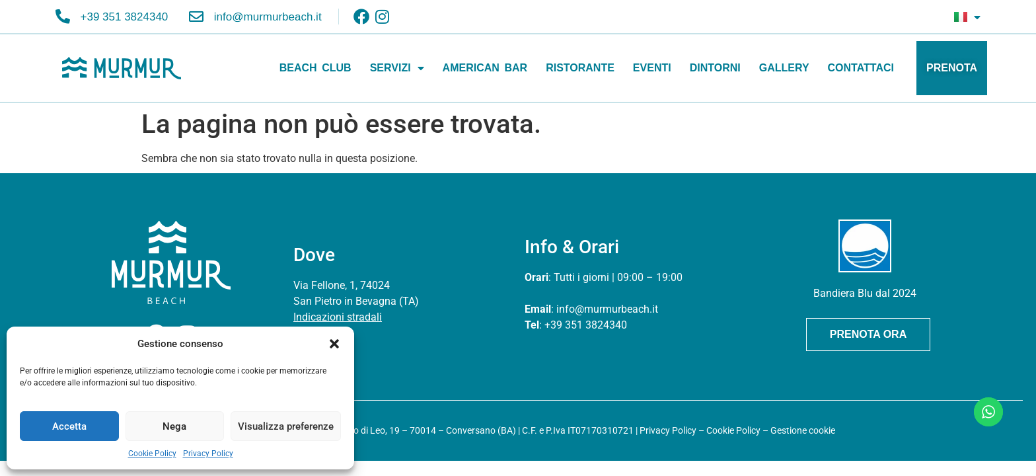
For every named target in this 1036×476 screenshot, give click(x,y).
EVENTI (652, 67)
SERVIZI (397, 68)
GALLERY (784, 67)
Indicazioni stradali (337, 317)
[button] (334, 343)
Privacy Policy (208, 453)
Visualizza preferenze (286, 426)
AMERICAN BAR (485, 67)
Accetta (69, 426)
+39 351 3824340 (585, 325)
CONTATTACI (861, 67)
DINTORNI (715, 67)
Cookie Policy (152, 453)
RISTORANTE (580, 67)
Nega (174, 426)
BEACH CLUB (315, 67)
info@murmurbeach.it (607, 309)
